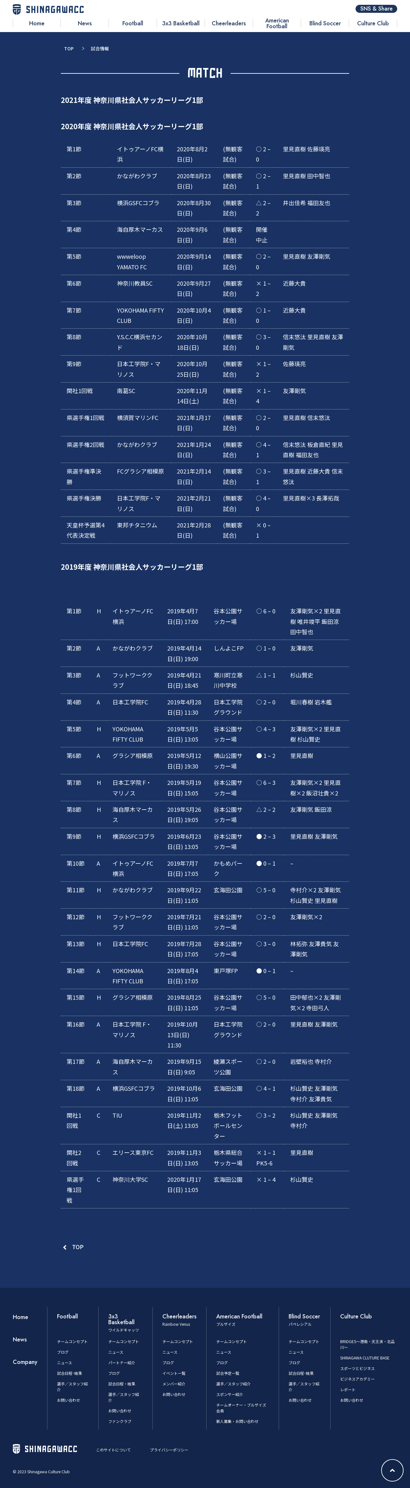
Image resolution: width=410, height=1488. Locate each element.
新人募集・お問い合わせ (237, 1421)
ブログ (63, 1352)
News (20, 1339)
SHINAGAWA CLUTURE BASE (365, 1357)
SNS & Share (376, 9)
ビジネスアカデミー (357, 1379)
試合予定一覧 (227, 1373)
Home (20, 1317)
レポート (348, 1389)
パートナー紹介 (121, 1362)
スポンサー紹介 (229, 1394)
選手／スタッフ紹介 (233, 1383)
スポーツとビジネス (357, 1368)
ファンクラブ (119, 1421)
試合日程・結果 (121, 1383)
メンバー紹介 (173, 1383)
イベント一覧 (173, 1373)
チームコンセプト (72, 1341)
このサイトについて (113, 1449)
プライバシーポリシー (169, 1449)
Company (25, 1362)
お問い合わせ (68, 1400)
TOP (69, 48)
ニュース (64, 1362)
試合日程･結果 (69, 1373)
